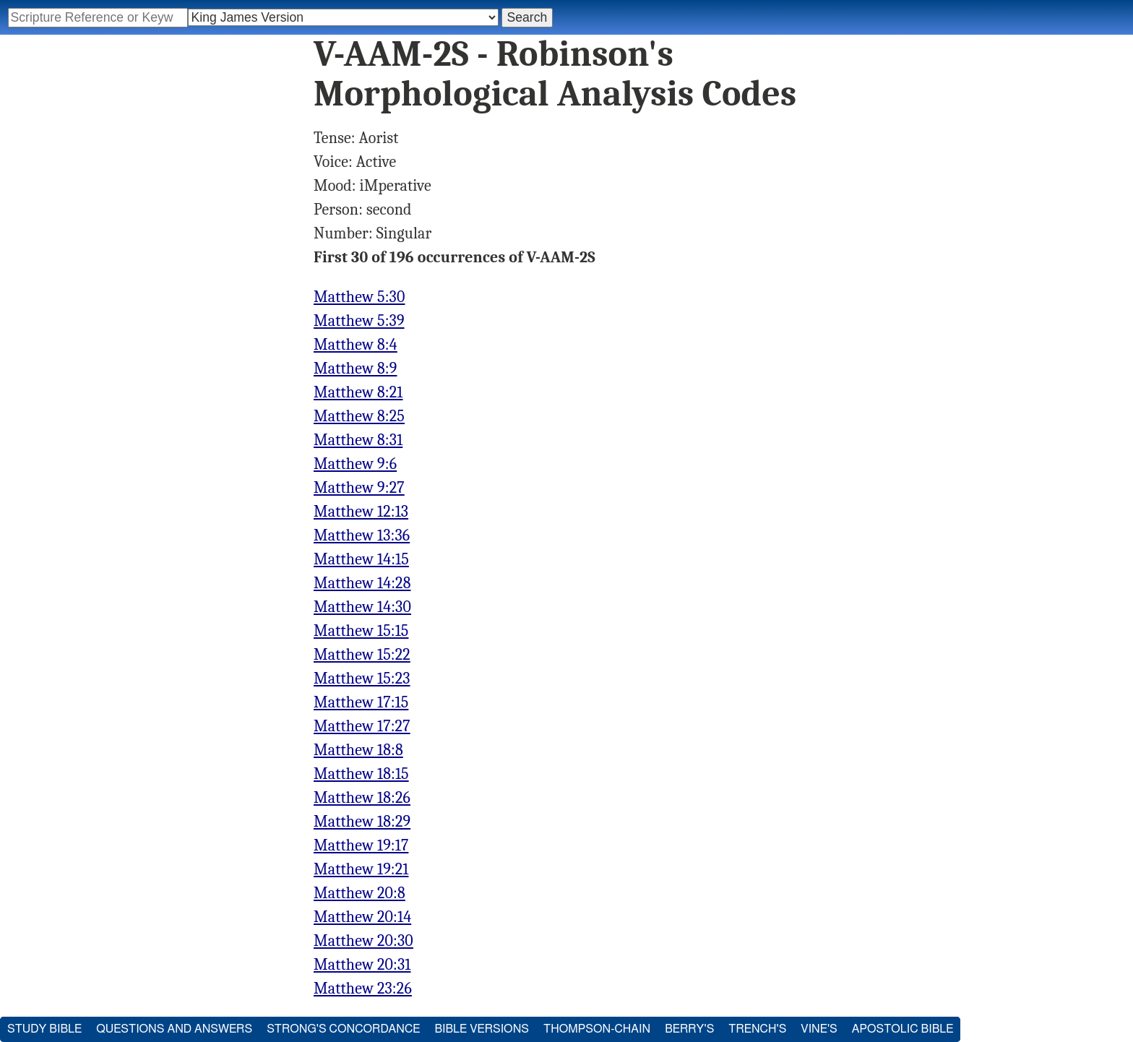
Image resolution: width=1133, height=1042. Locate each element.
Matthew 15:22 (362, 654)
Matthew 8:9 (355, 368)
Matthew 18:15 (361, 774)
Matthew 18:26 (362, 797)
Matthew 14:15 (361, 559)
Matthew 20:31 (362, 964)
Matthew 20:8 (359, 893)
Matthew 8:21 (358, 392)
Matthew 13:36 (362, 535)
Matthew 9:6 (355, 464)
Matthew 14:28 (362, 583)
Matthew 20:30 (363, 940)
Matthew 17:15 (361, 702)
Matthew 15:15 (361, 630)
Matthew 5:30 (359, 297)
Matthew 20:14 (362, 917)
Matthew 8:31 (358, 440)
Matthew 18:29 (362, 821)
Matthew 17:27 (362, 726)
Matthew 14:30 (362, 607)
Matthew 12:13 (361, 511)
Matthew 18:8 (358, 750)
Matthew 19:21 (361, 869)
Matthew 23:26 (363, 988)
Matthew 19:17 (361, 845)
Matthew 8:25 (359, 416)
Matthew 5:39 (359, 320)
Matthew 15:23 (362, 678)
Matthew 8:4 (355, 344)
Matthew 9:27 (359, 487)
